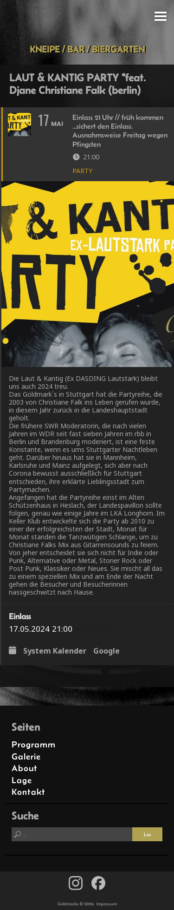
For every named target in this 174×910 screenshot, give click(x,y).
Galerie (26, 756)
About (25, 768)
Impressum (107, 903)
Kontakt (28, 792)
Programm (34, 744)
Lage (22, 780)
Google (106, 651)
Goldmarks (85, 21)
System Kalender (54, 651)
